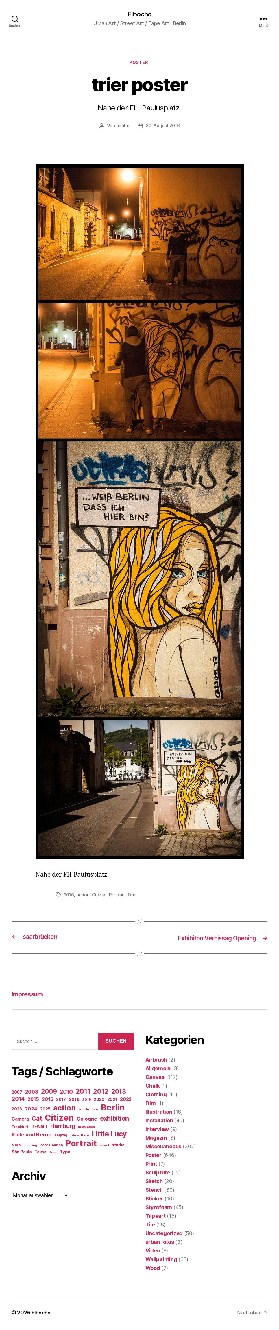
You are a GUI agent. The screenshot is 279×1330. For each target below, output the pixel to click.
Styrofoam (158, 1208)
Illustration (158, 1113)
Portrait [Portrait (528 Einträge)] (81, 1144)
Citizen (100, 896)
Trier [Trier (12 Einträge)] (53, 1153)
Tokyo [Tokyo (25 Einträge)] (40, 1152)
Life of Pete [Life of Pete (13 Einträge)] (79, 1136)
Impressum (29, 995)
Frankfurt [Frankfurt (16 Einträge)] (20, 1127)
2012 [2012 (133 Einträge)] (100, 1092)
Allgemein (158, 1069)
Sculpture (157, 1174)
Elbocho (139, 14)
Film (150, 1104)
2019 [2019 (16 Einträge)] (86, 1100)
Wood (152, 1269)
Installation (159, 1122)
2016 (69, 896)
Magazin (156, 1139)
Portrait (118, 896)
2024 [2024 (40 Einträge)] (31, 1109)
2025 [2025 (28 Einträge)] (45, 1109)
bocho (122, 127)
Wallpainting (161, 1260)
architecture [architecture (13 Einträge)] (88, 1110)
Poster (139, 63)
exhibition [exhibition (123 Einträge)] (114, 1119)
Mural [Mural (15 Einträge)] (17, 1146)
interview (157, 1130)
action (83, 896)
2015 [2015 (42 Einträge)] (33, 1100)
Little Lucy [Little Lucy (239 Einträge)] (109, 1134)
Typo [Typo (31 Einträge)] (65, 1152)
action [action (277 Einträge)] (64, 1108)
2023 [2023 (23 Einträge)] (17, 1110)
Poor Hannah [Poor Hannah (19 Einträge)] (51, 1146)
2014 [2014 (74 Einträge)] (18, 1099)
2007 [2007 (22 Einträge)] (17, 1093)
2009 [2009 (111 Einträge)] (49, 1092)
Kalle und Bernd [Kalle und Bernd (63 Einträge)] (32, 1135)
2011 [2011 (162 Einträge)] (83, 1092)
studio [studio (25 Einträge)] (118, 1145)
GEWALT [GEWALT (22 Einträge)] (39, 1127)
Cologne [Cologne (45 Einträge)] (87, 1120)
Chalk (152, 1087)
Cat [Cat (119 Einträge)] (37, 1119)
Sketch (154, 1182)
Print (151, 1165)
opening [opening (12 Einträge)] (30, 1146)
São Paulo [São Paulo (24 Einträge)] (22, 1152)
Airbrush (156, 1061)
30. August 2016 (162, 127)
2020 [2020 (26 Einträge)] (99, 1100)
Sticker (154, 1200)
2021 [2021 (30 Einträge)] (112, 1100)
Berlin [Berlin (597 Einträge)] (113, 1108)
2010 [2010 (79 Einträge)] (66, 1092)
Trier (134, 896)
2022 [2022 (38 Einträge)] (126, 1100)
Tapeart (155, 1217)
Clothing (156, 1096)
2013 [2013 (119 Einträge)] (118, 1092)
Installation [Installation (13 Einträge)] (86, 1128)
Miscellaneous (163, 1148)
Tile (150, 1226)
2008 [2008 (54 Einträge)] (31, 1093)
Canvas (155, 1078)
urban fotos (159, 1243)
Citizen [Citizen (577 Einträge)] (59, 1118)
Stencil (154, 1191)
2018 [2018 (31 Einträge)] (74, 1100)
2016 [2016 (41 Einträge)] (47, 1100)
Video (152, 1252)
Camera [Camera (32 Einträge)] (20, 1120)
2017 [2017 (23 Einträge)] (61, 1100)
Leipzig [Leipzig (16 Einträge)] (61, 1136)
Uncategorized (164, 1234)
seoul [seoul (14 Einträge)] (104, 1146)
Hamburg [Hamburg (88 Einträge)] (62, 1126)
